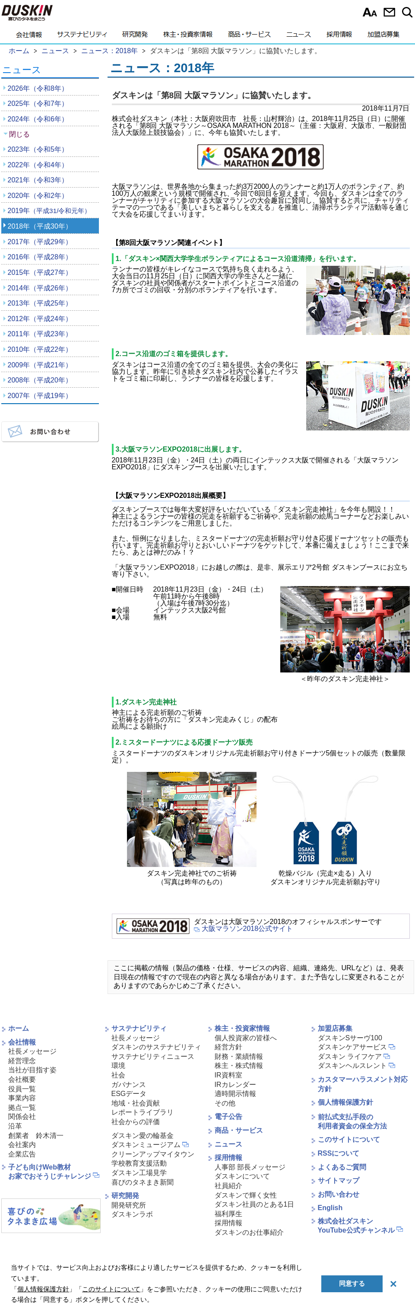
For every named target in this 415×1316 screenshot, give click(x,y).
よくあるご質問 (342, 1167)
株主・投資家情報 (187, 36)
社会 (118, 1075)
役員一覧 (22, 1089)
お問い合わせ (389, 12)
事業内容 (22, 1098)
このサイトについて (349, 1139)
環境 (118, 1065)
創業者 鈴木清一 (35, 1135)
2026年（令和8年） (38, 88)
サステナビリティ (82, 36)
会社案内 (22, 1144)
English (330, 1207)
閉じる (19, 134)
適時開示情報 (235, 1093)
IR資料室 (228, 1075)
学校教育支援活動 (139, 1163)
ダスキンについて (242, 1176)
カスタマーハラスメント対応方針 (363, 1084)
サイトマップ (338, 1180)
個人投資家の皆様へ (246, 1038)
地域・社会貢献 (135, 1103)
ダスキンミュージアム (146, 1144)
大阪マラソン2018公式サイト (247, 928)
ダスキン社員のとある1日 (255, 1204)
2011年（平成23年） (40, 334)
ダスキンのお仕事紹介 (249, 1232)
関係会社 (22, 1116)
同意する (352, 1283)
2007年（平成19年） (40, 395)
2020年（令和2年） (38, 195)
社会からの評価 (135, 1121)
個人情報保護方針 (345, 1102)
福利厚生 (228, 1213)
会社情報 (29, 36)
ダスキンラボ (132, 1214)
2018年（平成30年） (40, 226)
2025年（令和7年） (38, 103)
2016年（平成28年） (40, 257)
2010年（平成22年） (40, 349)
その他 (225, 1103)
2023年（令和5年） (38, 149)
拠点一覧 (22, 1107)
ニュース (298, 36)
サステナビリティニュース (152, 1056)
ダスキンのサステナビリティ (156, 1047)
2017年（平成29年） (40, 241)
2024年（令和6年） (38, 119)
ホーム (18, 1028)
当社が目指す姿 (32, 1070)
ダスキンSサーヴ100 (350, 1038)
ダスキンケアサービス (352, 1047)
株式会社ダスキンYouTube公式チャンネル (356, 1225)
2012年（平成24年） (40, 318)
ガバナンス (128, 1084)
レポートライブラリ (142, 1112)
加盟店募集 (383, 36)
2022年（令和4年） (38, 165)
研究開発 (135, 36)
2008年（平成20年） (40, 380)
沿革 (15, 1126)
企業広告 (22, 1154)
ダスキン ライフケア (350, 1056)
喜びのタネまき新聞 (142, 1182)
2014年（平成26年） (40, 288)
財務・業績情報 (239, 1056)
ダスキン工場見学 (139, 1172)
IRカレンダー (235, 1084)
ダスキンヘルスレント (352, 1065)
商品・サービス (249, 36)
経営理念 (22, 1060)
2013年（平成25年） (40, 303)
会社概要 (22, 1079)
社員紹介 (228, 1185)
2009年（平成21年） (40, 365)
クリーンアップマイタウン (152, 1154)
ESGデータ (129, 1093)
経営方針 (228, 1047)
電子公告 (228, 1116)
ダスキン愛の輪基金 (142, 1135)
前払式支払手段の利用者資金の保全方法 (352, 1121)
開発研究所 (128, 1205)
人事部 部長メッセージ (250, 1167)
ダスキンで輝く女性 (246, 1195)
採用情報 (339, 36)
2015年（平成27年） (40, 272)
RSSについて (339, 1153)
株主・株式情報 (239, 1065)
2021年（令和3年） (38, 180)
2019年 (49, 210)
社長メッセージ (32, 1051)
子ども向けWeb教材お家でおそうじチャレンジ (49, 1171)
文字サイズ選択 (369, 12)
